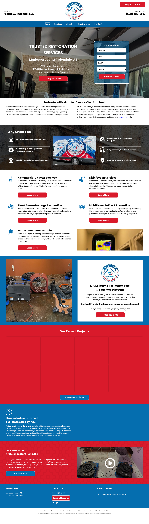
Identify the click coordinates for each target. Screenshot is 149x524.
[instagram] (56, 511)
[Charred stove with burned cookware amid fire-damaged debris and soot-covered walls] (23, 352)
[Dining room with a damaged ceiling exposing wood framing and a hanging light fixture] (57, 384)
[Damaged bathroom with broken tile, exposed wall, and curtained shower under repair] (126, 384)
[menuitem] (47, 24)
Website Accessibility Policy (102, 519)
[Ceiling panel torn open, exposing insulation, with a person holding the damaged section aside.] (91, 352)
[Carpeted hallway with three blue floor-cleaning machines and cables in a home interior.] (23, 384)
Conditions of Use (71, 519)
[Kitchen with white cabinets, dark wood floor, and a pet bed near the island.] (126, 352)
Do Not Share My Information (57, 519)
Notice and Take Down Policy (85, 519)
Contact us (122, 117)
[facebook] (53, 511)
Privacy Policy (43, 519)
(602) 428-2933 (135, 14)
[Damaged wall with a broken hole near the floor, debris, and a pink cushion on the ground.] (57, 352)
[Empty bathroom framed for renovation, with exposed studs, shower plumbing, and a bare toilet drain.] (91, 384)
